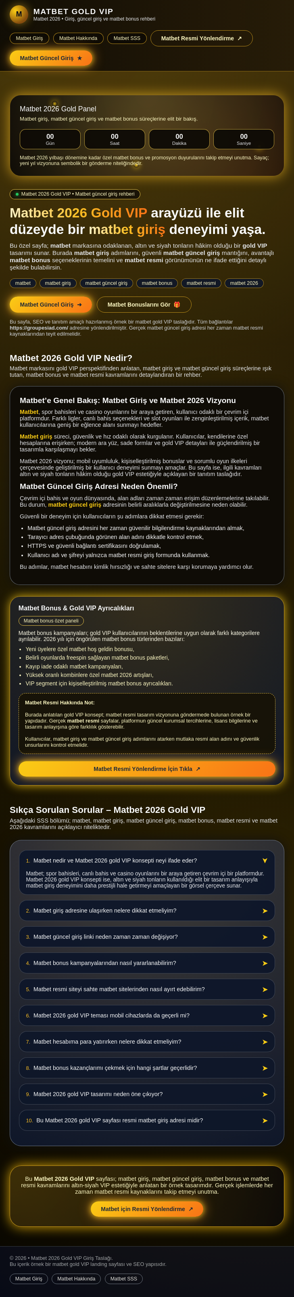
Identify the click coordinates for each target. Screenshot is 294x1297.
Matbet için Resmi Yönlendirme (147, 1209)
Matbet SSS (127, 38)
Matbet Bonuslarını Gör (144, 304)
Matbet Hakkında (78, 38)
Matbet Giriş (29, 38)
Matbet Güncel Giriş (51, 58)
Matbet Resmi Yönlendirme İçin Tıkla (147, 769)
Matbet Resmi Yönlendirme (201, 38)
